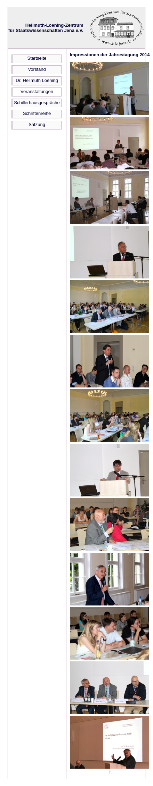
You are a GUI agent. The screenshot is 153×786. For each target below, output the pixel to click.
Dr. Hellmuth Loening (37, 80)
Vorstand (37, 69)
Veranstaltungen (37, 91)
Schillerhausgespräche (37, 102)
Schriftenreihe (37, 113)
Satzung (37, 124)
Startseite (37, 58)
